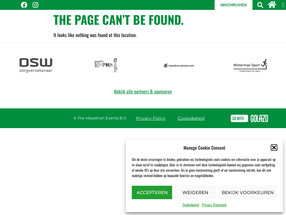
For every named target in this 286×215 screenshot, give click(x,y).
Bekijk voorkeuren (248, 192)
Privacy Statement (214, 204)
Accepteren (152, 192)
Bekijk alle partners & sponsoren (143, 91)
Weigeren (195, 192)
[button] (274, 147)
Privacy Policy (151, 118)
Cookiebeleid (191, 204)
